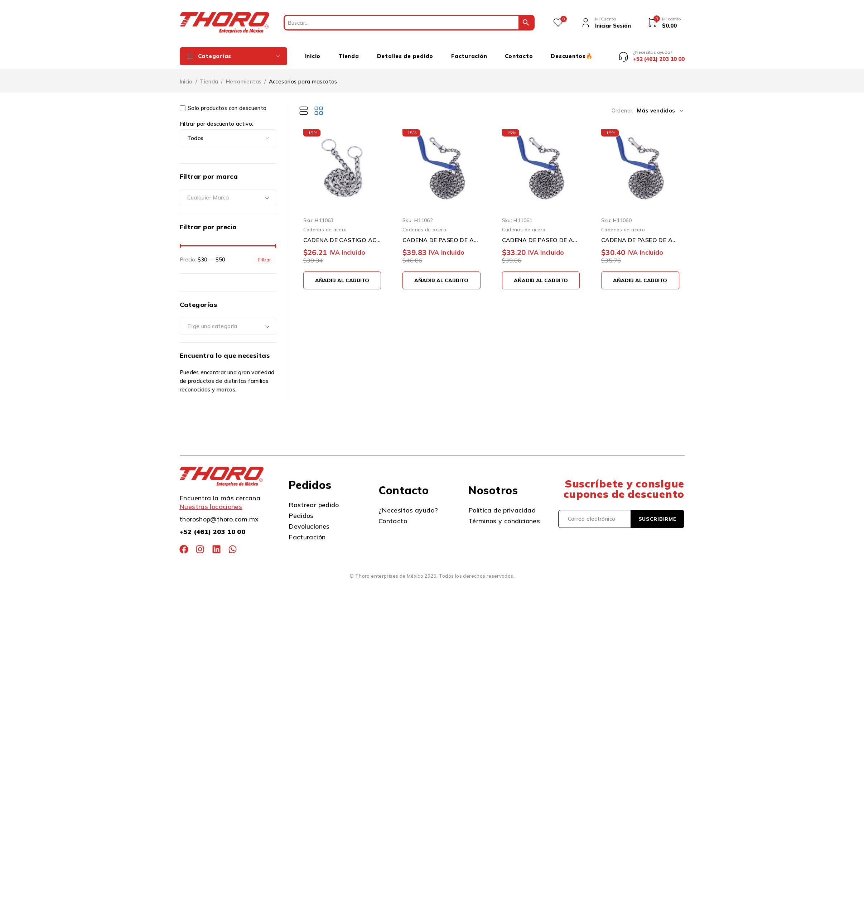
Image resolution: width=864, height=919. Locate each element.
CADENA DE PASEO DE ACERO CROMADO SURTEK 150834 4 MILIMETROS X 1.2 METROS (441, 234)
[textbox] (228, 192)
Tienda (209, 76)
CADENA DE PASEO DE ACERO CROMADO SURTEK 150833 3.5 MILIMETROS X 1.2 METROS (541, 234)
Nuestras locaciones (210, 501)
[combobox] (228, 192)
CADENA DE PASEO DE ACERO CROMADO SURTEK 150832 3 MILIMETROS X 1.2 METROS (640, 234)
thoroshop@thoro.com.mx (219, 514)
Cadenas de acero (325, 224)
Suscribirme (657, 513)
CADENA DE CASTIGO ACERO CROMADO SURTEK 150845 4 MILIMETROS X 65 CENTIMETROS (342, 234)
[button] (342, 275)
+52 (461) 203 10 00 (212, 527)
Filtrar (264, 254)
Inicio (186, 76)
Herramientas (244, 76)
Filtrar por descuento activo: (217, 118)
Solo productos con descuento (223, 103)
